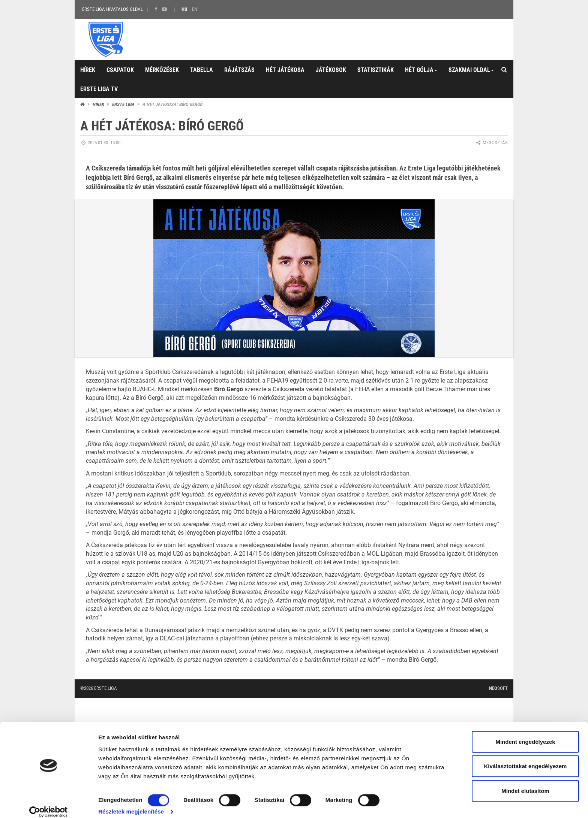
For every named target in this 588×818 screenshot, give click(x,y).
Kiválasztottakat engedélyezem (525, 758)
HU (184, 9)
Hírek (98, 104)
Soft (498, 688)
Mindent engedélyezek (525, 733)
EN (194, 9)
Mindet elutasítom (525, 782)
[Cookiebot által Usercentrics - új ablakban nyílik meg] (48, 803)
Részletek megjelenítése (131, 803)
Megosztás (491, 142)
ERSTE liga (123, 104)
